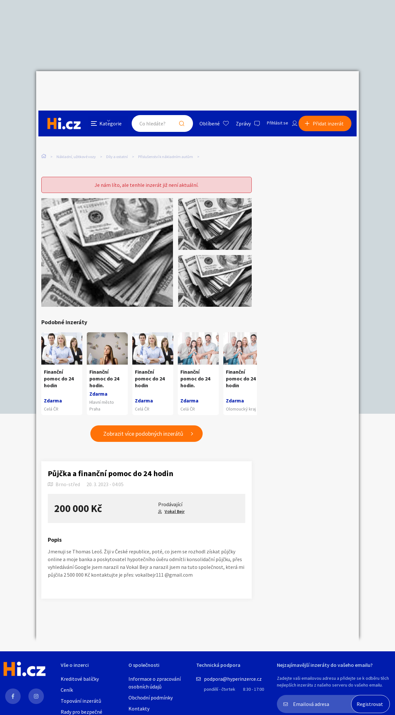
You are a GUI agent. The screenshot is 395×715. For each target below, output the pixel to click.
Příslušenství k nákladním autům (165, 132)
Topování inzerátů (81, 701)
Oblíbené (202, 85)
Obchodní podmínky (150, 697)
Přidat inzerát (330, 85)
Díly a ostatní (117, 132)
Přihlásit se (272, 85)
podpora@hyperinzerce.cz (233, 679)
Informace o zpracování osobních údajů (154, 683)
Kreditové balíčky (80, 679)
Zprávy (235, 85)
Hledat (174, 85)
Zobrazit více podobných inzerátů (143, 421)
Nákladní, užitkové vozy (76, 132)
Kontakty (138, 708)
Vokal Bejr (175, 499)
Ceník (67, 690)
